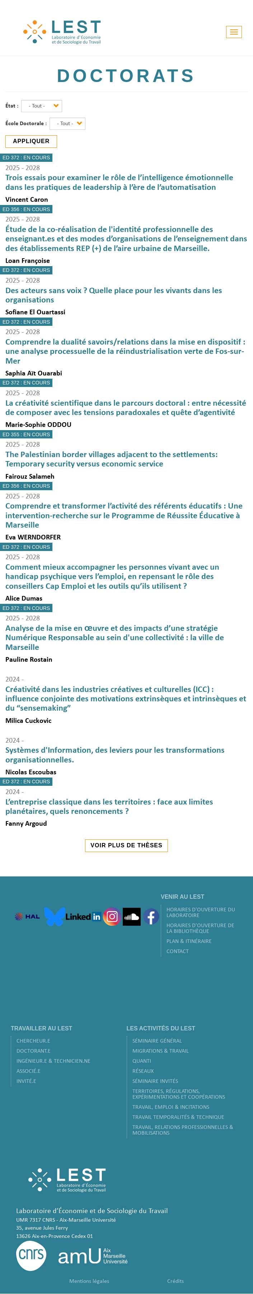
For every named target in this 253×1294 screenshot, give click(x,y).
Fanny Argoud (26, 824)
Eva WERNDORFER (33, 537)
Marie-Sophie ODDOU (38, 425)
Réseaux (143, 1071)
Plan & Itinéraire (189, 941)
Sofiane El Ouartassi (35, 312)
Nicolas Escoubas (30, 772)
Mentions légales (89, 1281)
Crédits (175, 1281)
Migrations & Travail (160, 1051)
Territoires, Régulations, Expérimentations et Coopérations (178, 1094)
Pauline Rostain (28, 660)
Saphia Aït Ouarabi (33, 373)
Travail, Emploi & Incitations (170, 1107)
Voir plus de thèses (126, 845)
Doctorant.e (34, 1051)
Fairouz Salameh (30, 476)
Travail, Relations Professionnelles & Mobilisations (182, 1130)
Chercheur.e (33, 1041)
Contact (178, 951)
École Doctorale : (26, 124)
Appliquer (31, 141)
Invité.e (26, 1081)
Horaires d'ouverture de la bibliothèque (200, 928)
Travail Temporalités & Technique (178, 1117)
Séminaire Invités (155, 1081)
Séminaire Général (157, 1041)
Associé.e (29, 1071)
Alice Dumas (23, 598)
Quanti (141, 1061)
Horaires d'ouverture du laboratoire (201, 913)
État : (12, 106)
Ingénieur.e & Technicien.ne (53, 1061)
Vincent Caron (26, 200)
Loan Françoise (27, 261)
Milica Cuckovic (28, 721)
